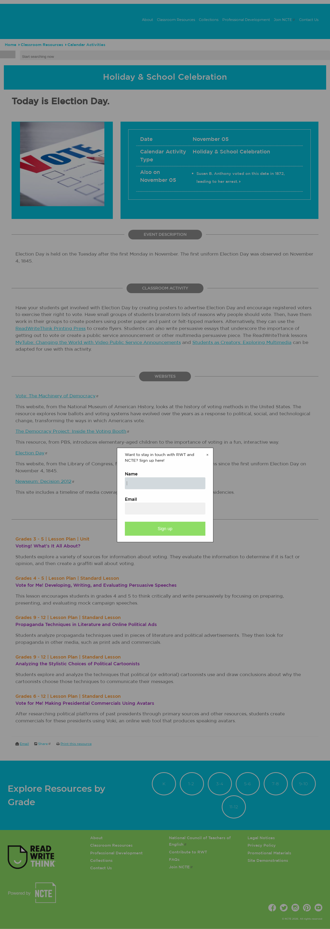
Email (131, 499)
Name (131, 474)
